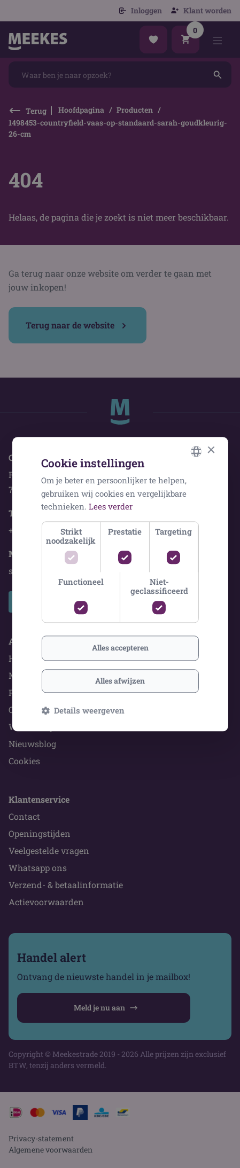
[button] (83, 710)
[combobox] (196, 451)
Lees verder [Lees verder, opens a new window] (111, 506)
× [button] (211, 450)
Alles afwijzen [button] (120, 681)
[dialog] (120, 584)
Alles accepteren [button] (120, 647)
